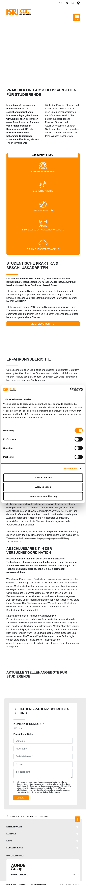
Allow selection (43, 487)
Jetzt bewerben (40, 324)
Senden (21, 798)
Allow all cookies (43, 477)
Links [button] (9, 841)
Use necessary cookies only (43, 496)
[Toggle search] (61, 3)
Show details (70, 468)
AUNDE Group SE (43, 875)
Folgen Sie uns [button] (14, 848)
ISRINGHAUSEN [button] (14, 827)
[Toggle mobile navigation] (76, 17)
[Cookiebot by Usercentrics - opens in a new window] (70, 389)
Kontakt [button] (11, 834)
